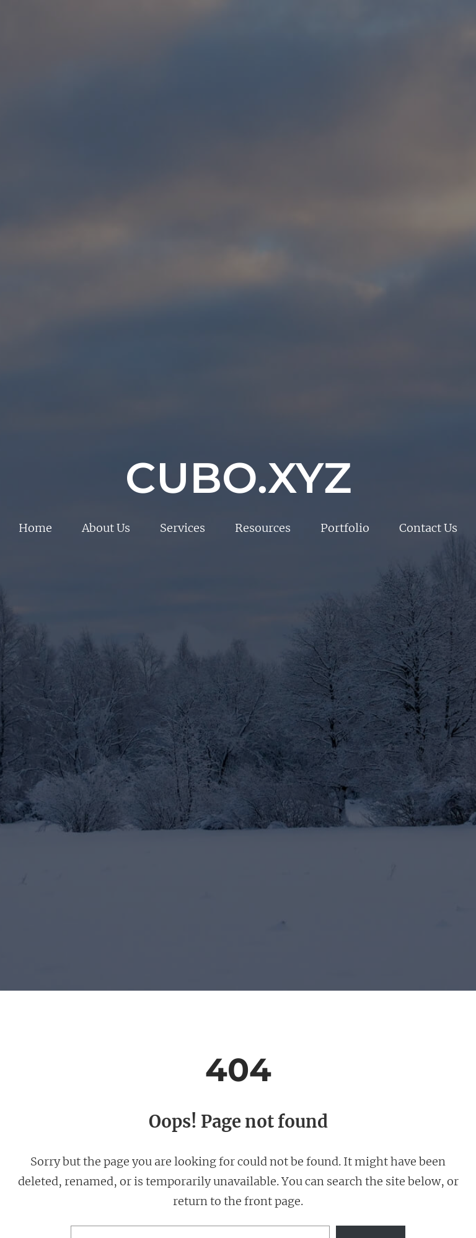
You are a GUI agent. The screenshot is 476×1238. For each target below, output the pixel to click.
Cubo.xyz (238, 477)
